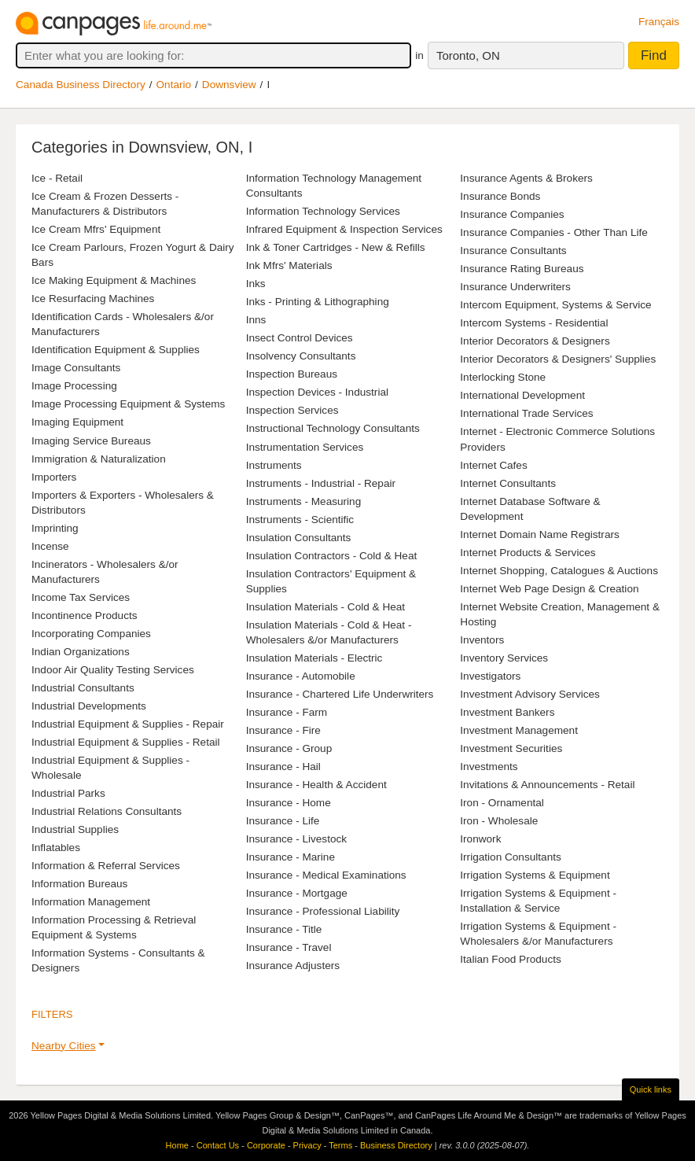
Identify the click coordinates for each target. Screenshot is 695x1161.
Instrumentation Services (305, 447)
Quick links (650, 1089)
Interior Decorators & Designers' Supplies (558, 359)
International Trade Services (526, 413)
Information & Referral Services (105, 866)
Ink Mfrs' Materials (289, 265)
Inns (256, 320)
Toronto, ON (468, 55)
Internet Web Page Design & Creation (549, 589)
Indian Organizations (80, 652)
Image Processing (74, 386)
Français (658, 22)
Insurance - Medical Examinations (326, 875)
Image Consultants (75, 368)
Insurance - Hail (283, 766)
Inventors (482, 640)
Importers (53, 477)
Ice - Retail (57, 178)
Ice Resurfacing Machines (92, 298)
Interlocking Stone (503, 377)
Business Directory (396, 1145)
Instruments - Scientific (300, 519)
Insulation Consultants (298, 538)
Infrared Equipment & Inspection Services (344, 229)
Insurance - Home (288, 803)
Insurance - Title (284, 929)
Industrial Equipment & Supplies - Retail (125, 742)
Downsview (229, 84)
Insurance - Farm (287, 712)
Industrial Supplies (75, 829)
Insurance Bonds (500, 196)
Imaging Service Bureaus (91, 441)
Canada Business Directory (80, 84)
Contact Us (218, 1145)
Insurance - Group (289, 748)
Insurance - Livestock (296, 839)
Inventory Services (504, 658)
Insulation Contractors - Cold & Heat (331, 556)
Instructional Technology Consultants (333, 428)
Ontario (174, 84)
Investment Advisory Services (530, 694)
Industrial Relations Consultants (106, 811)
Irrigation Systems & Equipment (534, 875)
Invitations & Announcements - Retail (547, 785)
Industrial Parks (68, 793)
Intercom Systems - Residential (534, 323)
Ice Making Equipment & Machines (113, 280)
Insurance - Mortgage (297, 893)
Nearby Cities (63, 1046)
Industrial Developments (88, 706)
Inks (256, 283)
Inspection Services (292, 410)
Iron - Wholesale (499, 821)
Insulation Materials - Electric (314, 658)
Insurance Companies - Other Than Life (554, 232)
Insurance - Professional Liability (323, 911)
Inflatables (55, 847)
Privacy (307, 1145)
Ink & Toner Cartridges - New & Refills (335, 247)
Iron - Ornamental (502, 803)
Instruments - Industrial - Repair (320, 483)
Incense (50, 546)
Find (654, 55)
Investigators (490, 676)
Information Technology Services (323, 211)
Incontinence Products (84, 615)
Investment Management (519, 730)
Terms (340, 1145)
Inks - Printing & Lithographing (317, 302)
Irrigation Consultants (510, 857)
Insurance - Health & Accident (316, 785)
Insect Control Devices (299, 338)
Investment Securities (511, 748)
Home (177, 1145)
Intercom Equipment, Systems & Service (555, 305)
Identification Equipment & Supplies (115, 350)
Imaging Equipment (77, 422)
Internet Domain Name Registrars (539, 534)
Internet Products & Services (527, 552)
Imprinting (55, 528)
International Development (522, 395)
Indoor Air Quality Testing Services (112, 670)
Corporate (266, 1145)
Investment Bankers (507, 712)
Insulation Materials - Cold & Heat (326, 607)
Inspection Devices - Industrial (317, 392)
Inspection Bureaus (291, 374)
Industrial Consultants (82, 688)
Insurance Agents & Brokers (526, 178)
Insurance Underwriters (515, 287)
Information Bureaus (79, 884)
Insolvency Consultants (301, 356)
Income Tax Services (80, 597)
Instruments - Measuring (304, 501)
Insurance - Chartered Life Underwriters (340, 694)
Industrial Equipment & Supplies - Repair (127, 724)
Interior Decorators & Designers (534, 341)
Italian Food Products (510, 959)
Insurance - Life (283, 821)
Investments (488, 766)
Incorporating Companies (91, 633)
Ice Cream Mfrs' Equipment (95, 229)
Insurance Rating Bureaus (521, 269)
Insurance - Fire (283, 730)
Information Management (90, 902)
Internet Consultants (508, 483)
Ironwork (480, 839)
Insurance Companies (512, 214)
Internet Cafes (493, 465)
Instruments (274, 465)
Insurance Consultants (513, 250)
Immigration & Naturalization (98, 459)
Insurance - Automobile (300, 676)
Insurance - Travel (289, 947)
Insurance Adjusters (293, 965)
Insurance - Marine (290, 857)
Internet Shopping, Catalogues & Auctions (559, 571)
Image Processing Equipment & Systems (128, 404)
